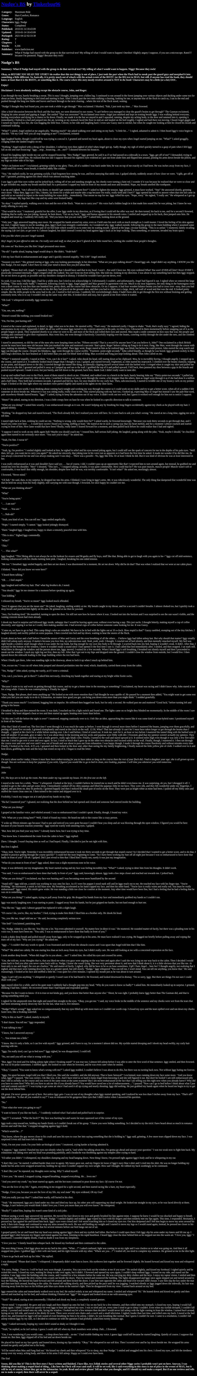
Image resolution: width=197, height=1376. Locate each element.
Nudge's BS (13, 4)
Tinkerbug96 (46, 4)
